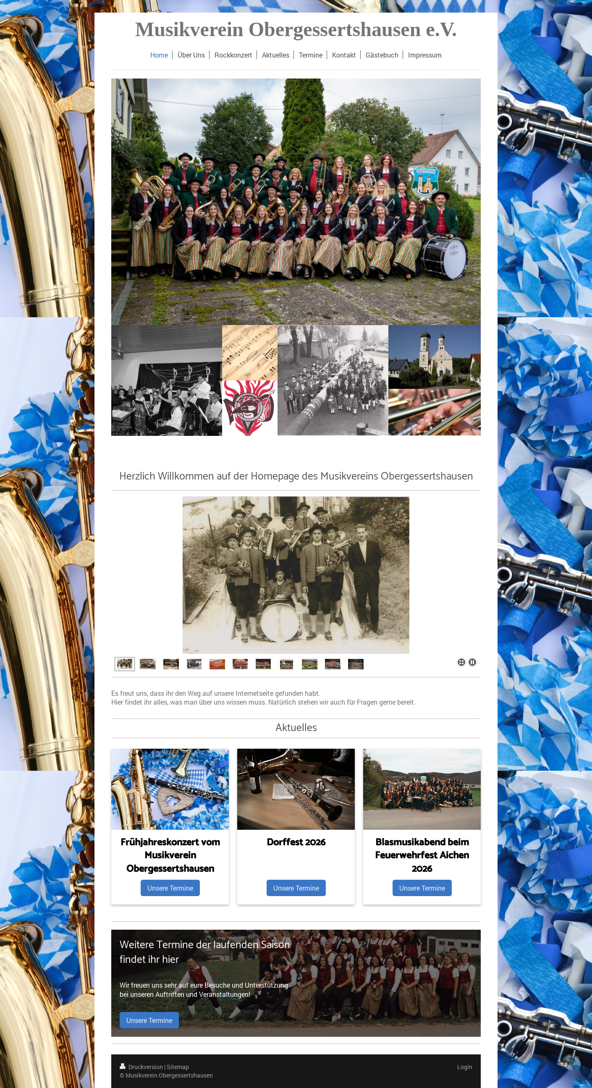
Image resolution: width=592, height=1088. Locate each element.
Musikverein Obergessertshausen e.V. (296, 29)
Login (464, 1067)
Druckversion (142, 1067)
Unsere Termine (170, 888)
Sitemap (178, 1067)
